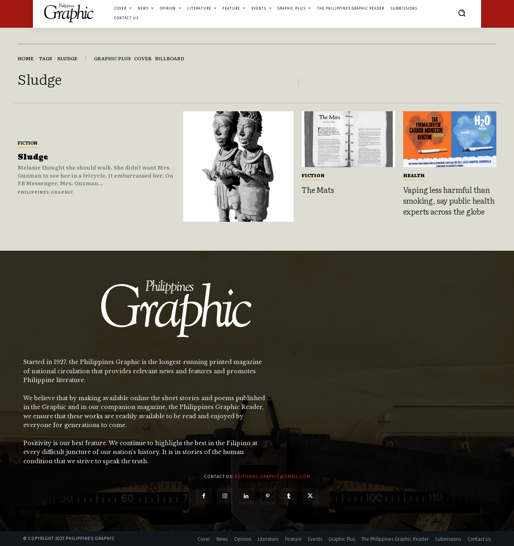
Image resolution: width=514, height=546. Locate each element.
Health (414, 175)
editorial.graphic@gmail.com (272, 476)
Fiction (27, 142)
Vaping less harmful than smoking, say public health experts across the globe (449, 200)
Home (26, 58)
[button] (461, 12)
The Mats (318, 189)
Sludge (33, 157)
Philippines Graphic (46, 192)
